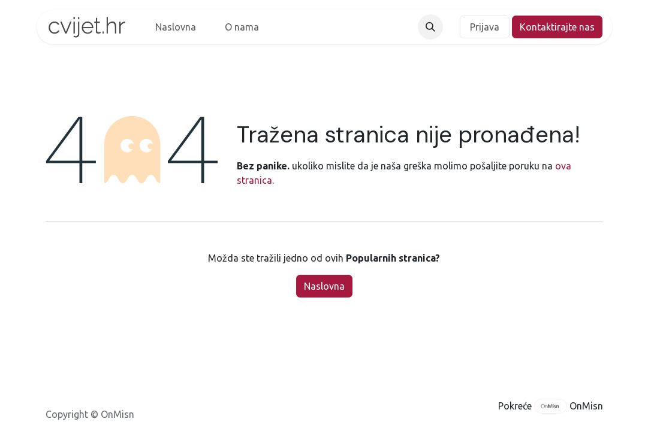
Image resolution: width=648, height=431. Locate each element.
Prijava (484, 27)
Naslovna (324, 286)
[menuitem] (175, 27)
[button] (430, 27)
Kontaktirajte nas (557, 27)
